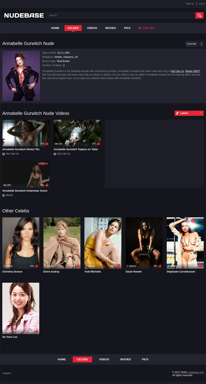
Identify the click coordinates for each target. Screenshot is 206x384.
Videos (92, 28)
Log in (202, 3)
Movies (110, 28)
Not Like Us (177, 71)
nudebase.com (195, 372)
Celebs (73, 28)
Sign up (190, 3)
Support (6, 373)
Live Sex (147, 28)
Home (55, 28)
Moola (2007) (192, 71)
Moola (9, 195)
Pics (127, 28)
